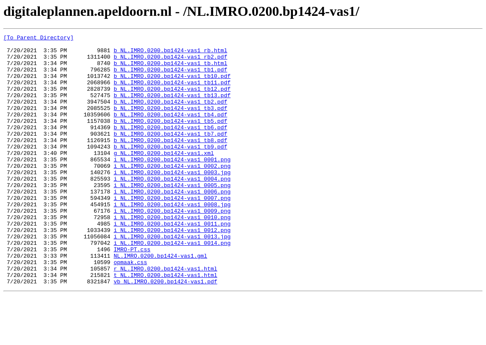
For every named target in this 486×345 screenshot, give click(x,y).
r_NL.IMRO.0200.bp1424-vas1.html (165, 316)
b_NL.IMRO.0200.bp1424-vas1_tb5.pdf (170, 139)
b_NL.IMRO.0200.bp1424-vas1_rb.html (170, 54)
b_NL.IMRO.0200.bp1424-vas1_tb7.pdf (170, 154)
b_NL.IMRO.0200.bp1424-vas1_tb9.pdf (170, 169)
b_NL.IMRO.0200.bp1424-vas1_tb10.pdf (171, 85)
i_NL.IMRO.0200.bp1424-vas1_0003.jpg (171, 200)
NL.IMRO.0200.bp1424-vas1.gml (160, 300)
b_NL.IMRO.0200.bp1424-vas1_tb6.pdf (170, 146)
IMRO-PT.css (131, 293)
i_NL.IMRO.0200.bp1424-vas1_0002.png (171, 192)
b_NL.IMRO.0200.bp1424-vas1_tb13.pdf (171, 108)
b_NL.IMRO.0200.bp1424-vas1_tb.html (170, 69)
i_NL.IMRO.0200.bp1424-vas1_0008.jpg (171, 239)
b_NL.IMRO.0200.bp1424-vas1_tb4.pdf (170, 131)
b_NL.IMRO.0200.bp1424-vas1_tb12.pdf (171, 100)
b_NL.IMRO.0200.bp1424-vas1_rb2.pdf (170, 61)
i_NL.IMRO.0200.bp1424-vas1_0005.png (171, 216)
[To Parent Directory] (38, 38)
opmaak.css (130, 308)
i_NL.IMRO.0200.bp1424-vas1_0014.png (171, 285)
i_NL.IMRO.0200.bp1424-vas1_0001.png (171, 185)
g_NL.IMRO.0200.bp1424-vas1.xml (163, 177)
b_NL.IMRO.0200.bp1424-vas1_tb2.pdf (170, 115)
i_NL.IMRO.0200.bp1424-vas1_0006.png (171, 223)
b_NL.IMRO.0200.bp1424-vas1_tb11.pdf (171, 92)
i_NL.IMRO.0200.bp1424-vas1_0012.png (171, 270)
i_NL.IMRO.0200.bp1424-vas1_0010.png (171, 254)
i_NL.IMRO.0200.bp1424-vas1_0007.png (171, 231)
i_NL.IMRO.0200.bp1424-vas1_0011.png (171, 262)
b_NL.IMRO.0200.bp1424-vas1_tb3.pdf (170, 123)
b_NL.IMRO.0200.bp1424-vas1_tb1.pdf (170, 77)
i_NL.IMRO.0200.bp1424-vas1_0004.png (171, 208)
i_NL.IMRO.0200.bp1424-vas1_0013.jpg (171, 277)
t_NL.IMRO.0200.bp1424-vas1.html (165, 323)
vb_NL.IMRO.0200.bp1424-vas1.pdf (165, 331)
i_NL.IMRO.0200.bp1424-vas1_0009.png (171, 246)
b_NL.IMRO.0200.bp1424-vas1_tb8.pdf (170, 162)
